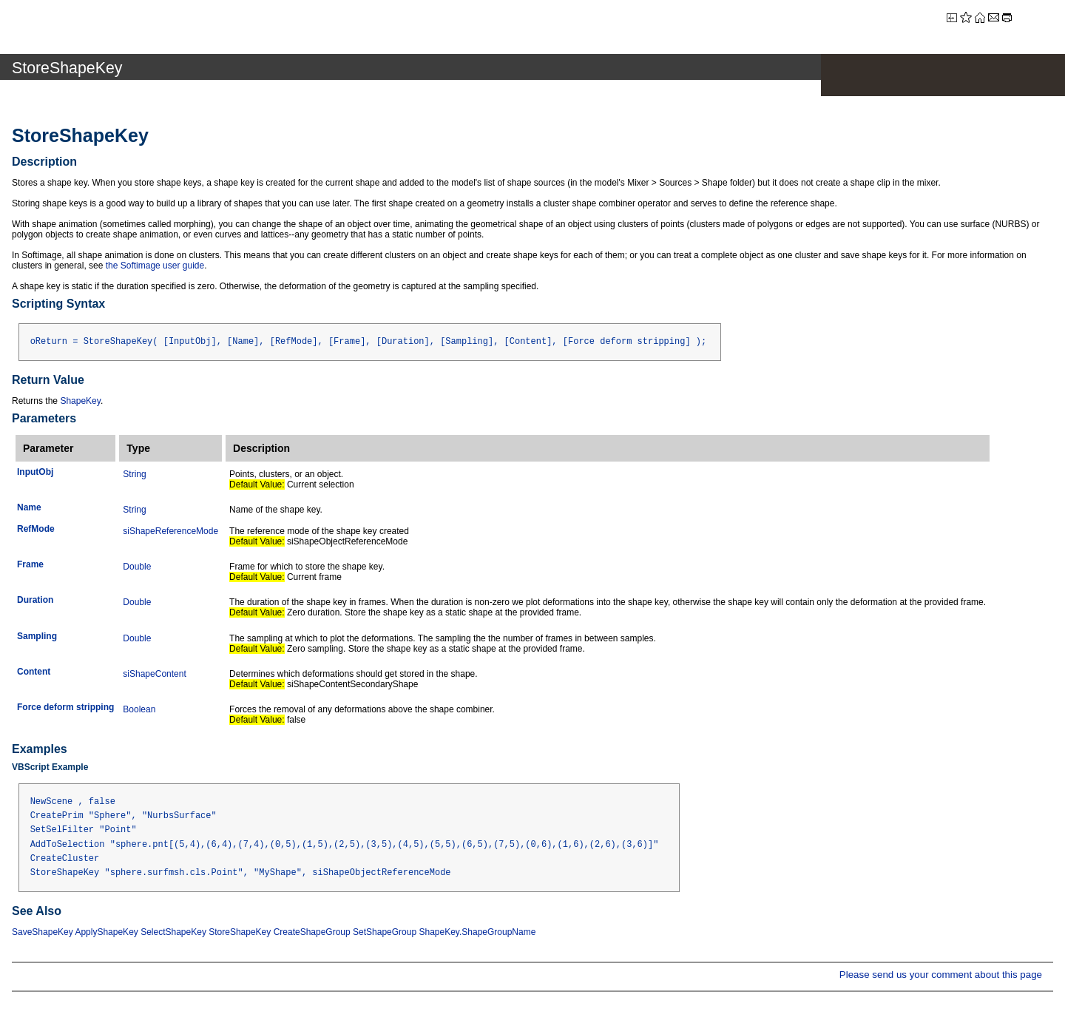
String (134, 474)
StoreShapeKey (240, 932)
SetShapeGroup (384, 932)
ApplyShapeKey (106, 932)
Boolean (139, 709)
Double (137, 566)
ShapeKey (80, 401)
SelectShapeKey (173, 932)
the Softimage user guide (155, 265)
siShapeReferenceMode (170, 531)
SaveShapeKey (42, 932)
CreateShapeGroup (312, 932)
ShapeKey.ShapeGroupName (477, 932)
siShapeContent (154, 674)
